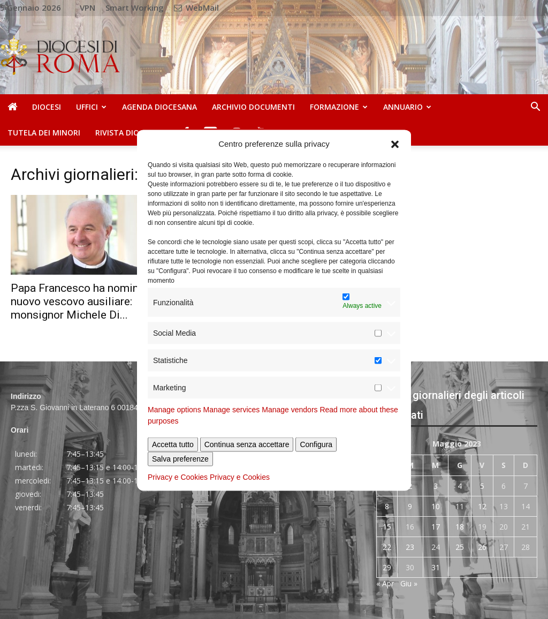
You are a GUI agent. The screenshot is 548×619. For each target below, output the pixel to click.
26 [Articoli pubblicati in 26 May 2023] (482, 547)
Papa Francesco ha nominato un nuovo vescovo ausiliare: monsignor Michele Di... (90, 301)
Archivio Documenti (253, 107)
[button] (395, 143)
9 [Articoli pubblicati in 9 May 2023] (410, 506)
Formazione (339, 107)
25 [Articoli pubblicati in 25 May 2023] (459, 547)
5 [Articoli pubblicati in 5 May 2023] (482, 486)
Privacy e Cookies (178, 477)
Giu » (408, 583)
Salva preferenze (180, 459)
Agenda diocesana (159, 107)
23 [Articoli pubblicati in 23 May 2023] (410, 547)
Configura (316, 444)
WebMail (196, 7)
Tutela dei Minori (43, 132)
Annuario (407, 107)
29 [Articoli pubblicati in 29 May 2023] (387, 567)
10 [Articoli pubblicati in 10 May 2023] (435, 506)
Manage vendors (289, 409)
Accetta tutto (173, 444)
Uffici (91, 107)
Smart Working (134, 7)
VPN (87, 7)
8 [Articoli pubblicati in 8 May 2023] (387, 506)
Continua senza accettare (247, 444)
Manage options (174, 409)
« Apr (385, 583)
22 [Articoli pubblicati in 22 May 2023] (387, 547)
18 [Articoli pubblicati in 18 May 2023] (459, 527)
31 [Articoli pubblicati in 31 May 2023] (435, 567)
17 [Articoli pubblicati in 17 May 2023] (435, 527)
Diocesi (46, 107)
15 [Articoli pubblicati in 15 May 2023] (387, 527)
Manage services (231, 409)
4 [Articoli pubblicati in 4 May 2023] (460, 486)
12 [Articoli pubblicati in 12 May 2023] (482, 506)
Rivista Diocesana (131, 132)
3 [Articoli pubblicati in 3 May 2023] (435, 486)
